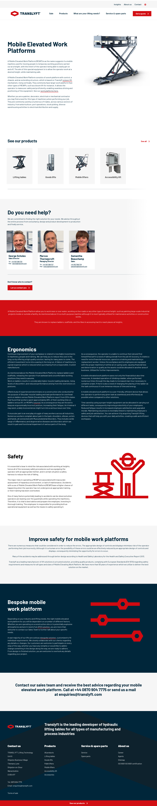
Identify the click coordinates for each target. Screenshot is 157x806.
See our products (77, 803)
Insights (117, 4)
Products (63, 14)
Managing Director (47, 261)
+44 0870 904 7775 (91, 689)
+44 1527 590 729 (76, 264)
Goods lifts (48, 760)
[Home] (26, 13)
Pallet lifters (49, 764)
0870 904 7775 (16, 782)
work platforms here (49, 91)
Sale (51, 14)
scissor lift (67, 80)
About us (128, 4)
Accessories (49, 775)
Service (84, 752)
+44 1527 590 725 (17, 261)
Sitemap (121, 760)
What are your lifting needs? (87, 14)
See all (144, 141)
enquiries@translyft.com (81, 694)
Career (120, 752)
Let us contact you (19, 287)
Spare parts (85, 756)
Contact (138, 4)
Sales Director (14, 258)
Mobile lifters (49, 767)
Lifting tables (49, 756)
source (37, 402)
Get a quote (141, 13)
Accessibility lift (50, 771)
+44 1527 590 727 (48, 264)
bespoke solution (48, 637)
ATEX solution (44, 627)
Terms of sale (13, 793)
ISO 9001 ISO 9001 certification (130, 764)
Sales (73, 261)
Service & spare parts (116, 14)
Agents (121, 756)
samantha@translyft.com (79, 266)
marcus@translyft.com (50, 266)
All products (49, 752)
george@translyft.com (19, 263)
